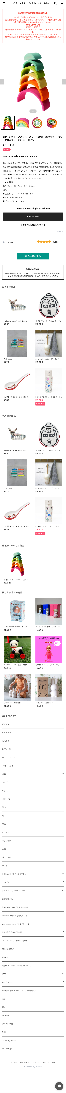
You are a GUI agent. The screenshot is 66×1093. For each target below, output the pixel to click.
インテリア (6, 832)
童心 (4, 1007)
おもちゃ (5, 741)
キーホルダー (8, 1049)
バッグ (4, 782)
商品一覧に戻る (33, 256)
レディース (6, 749)
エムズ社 (6, 882)
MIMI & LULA (8, 949)
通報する (60, 232)
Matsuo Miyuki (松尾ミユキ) (15, 915)
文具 (4, 824)
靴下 (4, 807)
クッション (6, 841)
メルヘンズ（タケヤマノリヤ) (14, 890)
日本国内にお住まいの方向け (33, 225)
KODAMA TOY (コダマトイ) (14, 874)
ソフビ (4, 866)
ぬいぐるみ (6, 732)
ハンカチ (6, 1015)
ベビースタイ (7, 766)
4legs (5, 957)
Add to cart (33, 216)
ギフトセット (7, 857)
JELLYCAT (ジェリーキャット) (15, 940)
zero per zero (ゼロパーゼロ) (16, 924)
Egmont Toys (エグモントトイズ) (17, 965)
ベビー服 (6, 799)
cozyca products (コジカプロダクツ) (19, 990)
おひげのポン (7, 899)
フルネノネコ (7, 1024)
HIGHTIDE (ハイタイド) (12, 932)
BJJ (4, 1032)
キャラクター (7, 982)
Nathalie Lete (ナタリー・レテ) (15, 907)
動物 (4, 974)
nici (4, 999)
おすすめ (6, 724)
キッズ (4, 791)
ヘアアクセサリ (8, 757)
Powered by (33, 1067)
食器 (4, 774)
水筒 (4, 849)
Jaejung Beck (9, 1040)
